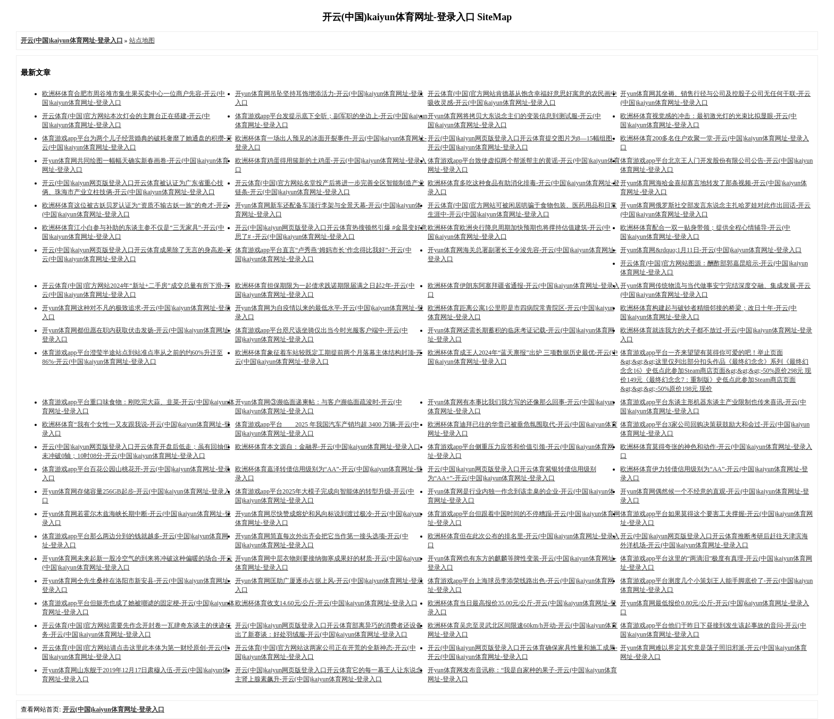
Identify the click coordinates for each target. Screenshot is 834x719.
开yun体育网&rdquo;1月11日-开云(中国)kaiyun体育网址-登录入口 (711, 250)
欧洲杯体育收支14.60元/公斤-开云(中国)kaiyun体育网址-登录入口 (326, 603)
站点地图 (142, 40)
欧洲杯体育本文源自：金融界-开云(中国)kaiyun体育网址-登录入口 (328, 446)
